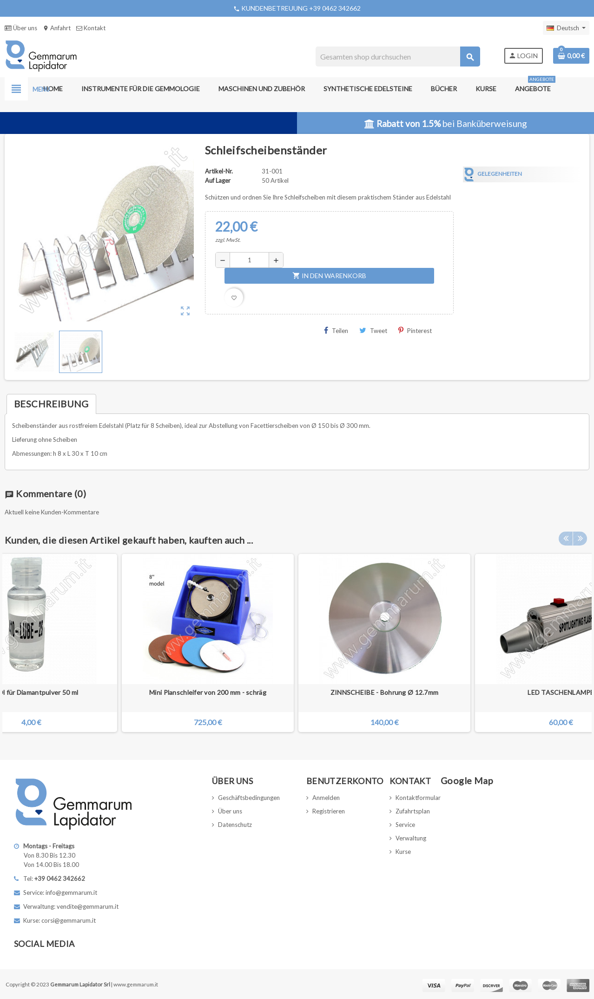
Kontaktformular (418, 797)
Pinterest (415, 330)
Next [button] (580, 538)
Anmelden (326, 797)
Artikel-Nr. (219, 171)
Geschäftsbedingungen (249, 797)
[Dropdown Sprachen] (566, 28)
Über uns (21, 28)
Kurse (403, 851)
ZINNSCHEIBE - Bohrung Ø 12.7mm (384, 692)
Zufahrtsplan (413, 811)
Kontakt (91, 28)
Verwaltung (411, 838)
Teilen (336, 330)
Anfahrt (57, 28)
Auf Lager (218, 180)
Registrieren (328, 811)
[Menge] (249, 260)
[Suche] (397, 57)
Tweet (373, 330)
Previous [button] (566, 538)
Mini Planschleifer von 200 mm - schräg (207, 692)
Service (405, 824)
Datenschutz (235, 824)
